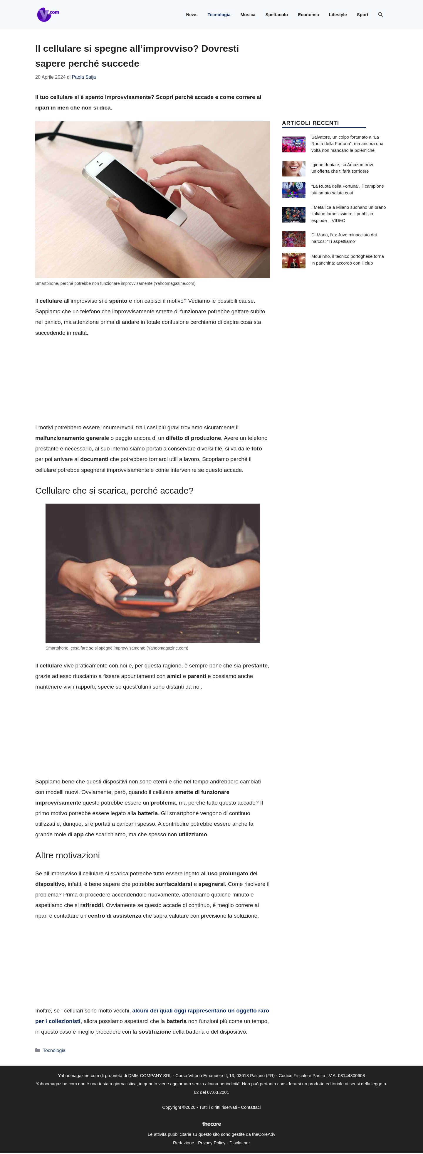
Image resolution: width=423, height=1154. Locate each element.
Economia (308, 14)
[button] (380, 14)
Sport (362, 14)
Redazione (183, 1142)
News (191, 14)
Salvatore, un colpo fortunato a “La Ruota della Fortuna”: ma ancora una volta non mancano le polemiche (347, 143)
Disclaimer (239, 1142)
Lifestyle (338, 14)
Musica (248, 14)
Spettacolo (277, 14)
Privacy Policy (211, 1142)
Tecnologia (219, 14)
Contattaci (251, 1107)
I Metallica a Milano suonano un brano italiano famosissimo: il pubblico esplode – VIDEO (348, 214)
